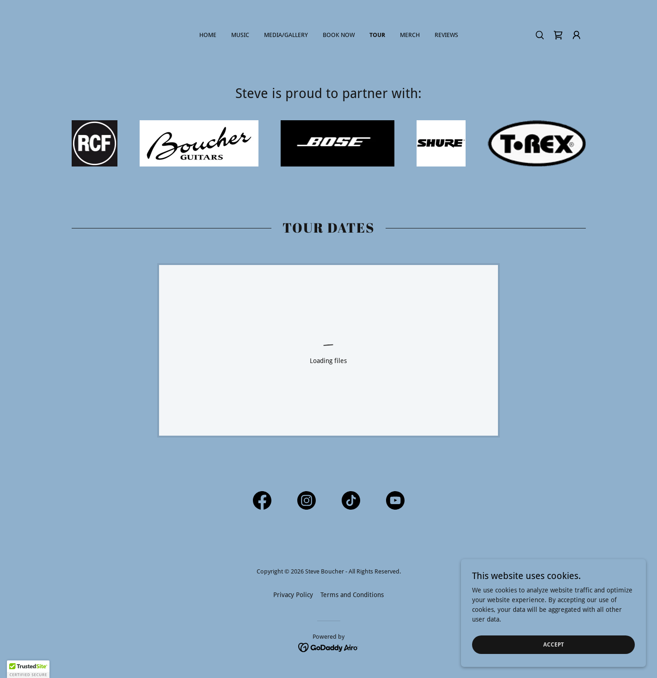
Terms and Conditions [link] (352, 594)
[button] (576, 35)
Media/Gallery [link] (286, 34)
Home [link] (207, 34)
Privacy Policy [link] (293, 594)
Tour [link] (377, 34)
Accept (553, 644)
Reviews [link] (446, 34)
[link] (558, 35)
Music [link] (240, 34)
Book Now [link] (339, 34)
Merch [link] (410, 34)
